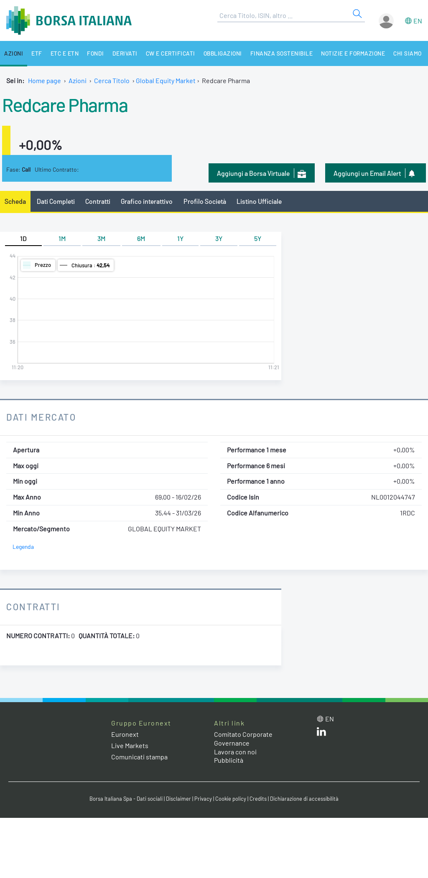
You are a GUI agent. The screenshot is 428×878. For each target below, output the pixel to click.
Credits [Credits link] (258, 798)
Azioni (13, 53)
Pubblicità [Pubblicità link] (228, 760)
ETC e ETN (65, 53)
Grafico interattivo (147, 201)
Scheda (15, 201)
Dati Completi (56, 201)
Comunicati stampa (139, 757)
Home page (44, 80)
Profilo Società (204, 201)
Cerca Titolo (112, 80)
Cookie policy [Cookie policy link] (230, 798)
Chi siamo (407, 53)
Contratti (97, 201)
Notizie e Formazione (353, 53)
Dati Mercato (41, 416)
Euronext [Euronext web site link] (125, 734)
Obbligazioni (223, 53)
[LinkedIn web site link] (321, 733)
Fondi (95, 53)
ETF (36, 53)
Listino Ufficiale (259, 201)
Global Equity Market (166, 80)
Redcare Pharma (64, 104)
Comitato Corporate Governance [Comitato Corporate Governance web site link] (243, 738)
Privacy (203, 798)
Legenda (23, 546)
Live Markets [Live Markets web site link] (129, 745)
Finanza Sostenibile (281, 53)
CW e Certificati (170, 53)
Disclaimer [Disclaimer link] (178, 798)
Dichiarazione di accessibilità (304, 798)
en (417, 21)
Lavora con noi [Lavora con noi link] (235, 752)
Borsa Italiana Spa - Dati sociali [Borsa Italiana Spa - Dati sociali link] (126, 798)
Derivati (125, 53)
